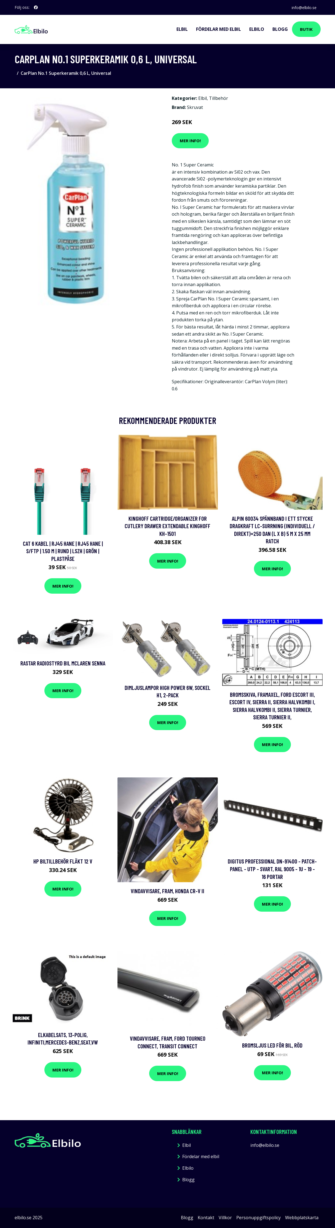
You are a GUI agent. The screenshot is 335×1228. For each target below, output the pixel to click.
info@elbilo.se (303, 7)
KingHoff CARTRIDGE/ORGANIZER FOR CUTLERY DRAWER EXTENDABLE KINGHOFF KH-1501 (167, 526)
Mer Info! (190, 140)
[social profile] (36, 7)
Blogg (280, 29)
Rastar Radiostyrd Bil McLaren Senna (62, 663)
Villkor (225, 1218)
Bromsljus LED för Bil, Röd (272, 1045)
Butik (306, 29)
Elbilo (256, 29)
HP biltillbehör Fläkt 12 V (62, 861)
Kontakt (206, 1218)
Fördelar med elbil (218, 29)
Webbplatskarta (301, 1218)
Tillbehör (218, 98)
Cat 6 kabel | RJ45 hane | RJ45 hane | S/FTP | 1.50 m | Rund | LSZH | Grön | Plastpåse (63, 551)
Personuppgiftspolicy (258, 1218)
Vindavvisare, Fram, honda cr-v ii (167, 890)
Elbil (182, 29)
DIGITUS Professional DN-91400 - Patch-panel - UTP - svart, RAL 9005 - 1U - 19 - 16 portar (272, 869)
